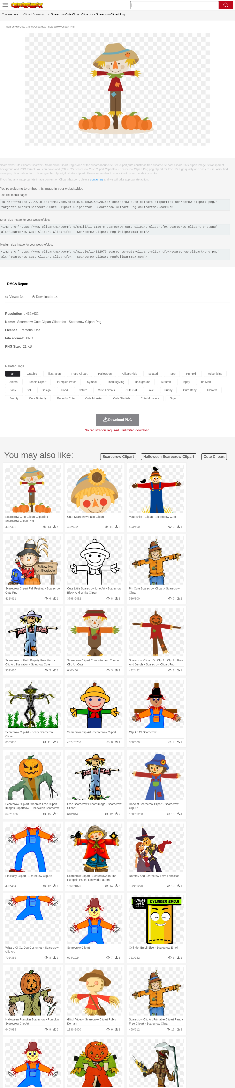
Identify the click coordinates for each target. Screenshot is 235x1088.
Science (151, 1062)
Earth (72, 1044)
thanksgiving (115, 382)
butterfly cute (66, 398)
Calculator (196, 1062)
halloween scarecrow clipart (168, 457)
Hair (130, 1056)
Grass (109, 1044)
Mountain (154, 1044)
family (46, 1056)
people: (9, 1056)
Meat (81, 1068)
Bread (169, 1068)
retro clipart (79, 373)
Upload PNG (223, 1079)
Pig (186, 1050)
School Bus (105, 1062)
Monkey (166, 1050)
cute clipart (214, 457)
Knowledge (128, 1062)
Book (43, 1062)
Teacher (33, 1062)
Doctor (85, 1056)
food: (8, 1068)
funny (169, 390)
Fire (80, 1044)
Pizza (150, 1068)
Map (116, 1062)
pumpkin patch (66, 382)
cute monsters (150, 398)
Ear (94, 1056)
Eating (159, 1068)
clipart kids (129, 373)
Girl (137, 1056)
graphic (32, 373)
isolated (153, 373)
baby (12, 390)
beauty (13, 398)
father (152, 1056)
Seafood (105, 1068)
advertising (215, 373)
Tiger (205, 1050)
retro (171, 373)
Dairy (31, 1068)
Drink (51, 1068)
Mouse (177, 1050)
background (142, 382)
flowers (212, 390)
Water (165, 1044)
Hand (189, 1056)
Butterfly (43, 1050)
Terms (165, 1079)
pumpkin (191, 373)
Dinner (141, 1068)
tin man (205, 382)
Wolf (223, 1050)
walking (111, 1056)
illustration (54, 373)
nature (82, 390)
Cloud (183, 1044)
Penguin (195, 1050)
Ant (19, 1050)
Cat (53, 1050)
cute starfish (121, 398)
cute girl (131, 390)
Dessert (41, 1068)
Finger (180, 1056)
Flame (88, 1044)
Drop (191, 1044)
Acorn (20, 1044)
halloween (105, 373)
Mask (20, 1056)
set (29, 390)
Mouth (162, 1056)
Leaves (42, 1044)
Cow (72, 1050)
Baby (29, 1056)
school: (9, 1062)
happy (186, 382)
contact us (96, 179)
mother (57, 1056)
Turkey (214, 1050)
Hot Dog (192, 1068)
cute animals (106, 390)
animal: (9, 1050)
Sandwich (92, 1068)
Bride (37, 1056)
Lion (157, 1050)
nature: (9, 1044)
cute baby (189, 390)
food (64, 390)
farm (12, 373)
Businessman (71, 1056)
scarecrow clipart (118, 457)
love (150, 390)
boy (144, 1056)
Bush (174, 1044)
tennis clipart (37, 382)
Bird (34, 1050)
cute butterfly (38, 398)
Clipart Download (34, 14)
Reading (68, 1062)
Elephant (107, 1050)
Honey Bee (136, 1050)
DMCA (207, 1079)
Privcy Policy (180, 1079)
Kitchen (130, 1068)
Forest (200, 1044)
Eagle (96, 1050)
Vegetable (117, 1068)
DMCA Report (17, 284)
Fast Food (62, 1068)
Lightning (121, 1044)
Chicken (62, 1050)
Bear (26, 1050)
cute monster (94, 398)
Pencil (79, 1062)
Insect (149, 1050)
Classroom (55, 1062)
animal (13, 382)
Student (21, 1062)
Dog (79, 1050)
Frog (125, 1050)
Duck (87, 1050)
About (154, 1079)
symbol (92, 382)
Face (171, 1056)
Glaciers (99, 1044)
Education (90, 1062)
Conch (62, 1044)
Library (141, 1062)
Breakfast (20, 1068)
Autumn (30, 1044)
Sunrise (142, 1044)
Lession (208, 1062)
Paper (162, 1062)
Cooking (180, 1068)
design (46, 390)
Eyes (101, 1056)
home (121, 1056)
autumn (166, 382)
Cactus (52, 1044)
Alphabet (182, 1062)
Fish (117, 1050)
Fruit (73, 1068)
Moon (132, 1044)
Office (171, 1062)
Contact (195, 1079)
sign (173, 398)
